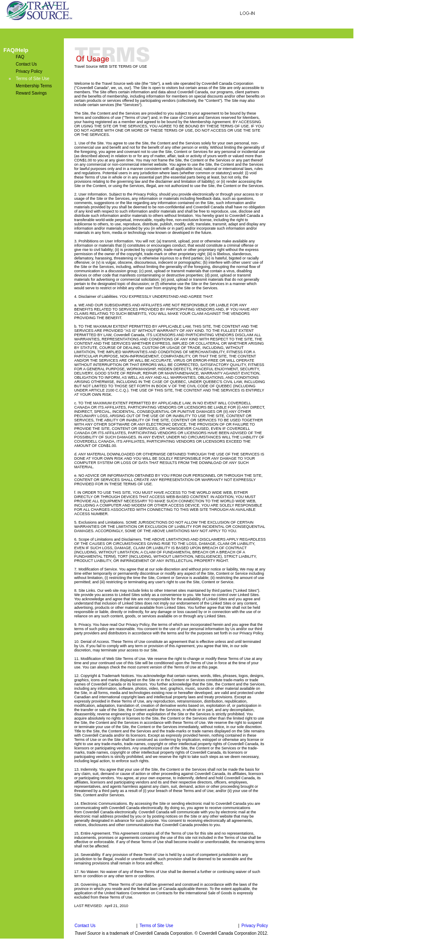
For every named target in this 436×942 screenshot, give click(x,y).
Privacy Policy (29, 71)
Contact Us (26, 64)
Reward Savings (31, 93)
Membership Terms (34, 86)
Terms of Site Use (32, 78)
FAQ (20, 57)
